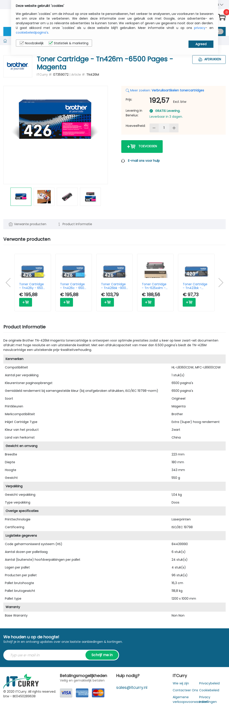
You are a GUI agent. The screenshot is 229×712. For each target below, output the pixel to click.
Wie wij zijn (181, 683)
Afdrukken (209, 59)
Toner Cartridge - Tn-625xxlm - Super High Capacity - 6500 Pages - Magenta (155, 286)
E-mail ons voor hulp (144, 160)
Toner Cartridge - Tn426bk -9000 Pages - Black (114, 286)
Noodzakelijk (32, 43)
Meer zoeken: (165, 90)
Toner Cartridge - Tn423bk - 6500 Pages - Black (195, 286)
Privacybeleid (209, 683)
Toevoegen (142, 146)
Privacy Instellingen (208, 699)
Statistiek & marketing (68, 43)
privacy (199, 28)
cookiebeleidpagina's (32, 32)
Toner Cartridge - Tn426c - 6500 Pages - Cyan (73, 286)
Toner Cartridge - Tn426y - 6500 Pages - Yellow (32, 286)
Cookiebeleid (209, 690)
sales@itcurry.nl (131, 687)
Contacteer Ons (185, 690)
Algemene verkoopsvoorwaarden (190, 699)
